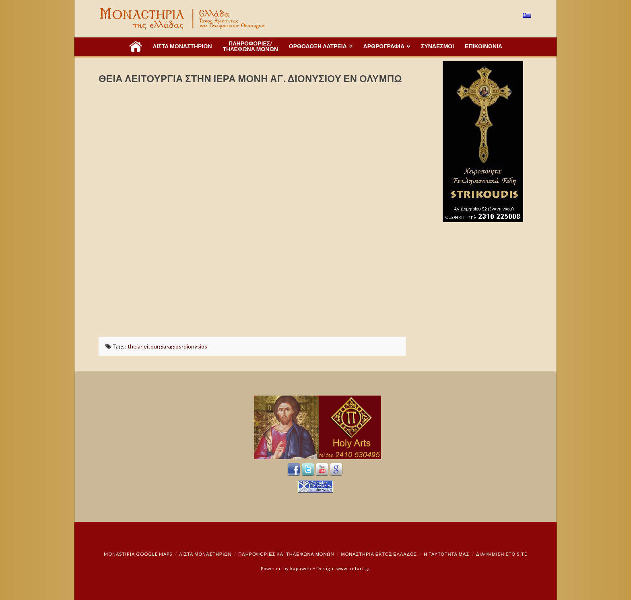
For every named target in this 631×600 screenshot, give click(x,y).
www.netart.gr (353, 568)
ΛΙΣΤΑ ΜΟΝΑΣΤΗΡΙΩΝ (205, 554)
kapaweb (300, 568)
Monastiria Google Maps (138, 554)
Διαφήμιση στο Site (501, 554)
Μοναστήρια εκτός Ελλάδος (379, 554)
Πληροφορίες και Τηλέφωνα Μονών (286, 554)
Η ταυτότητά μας (446, 554)
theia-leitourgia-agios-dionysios (167, 346)
